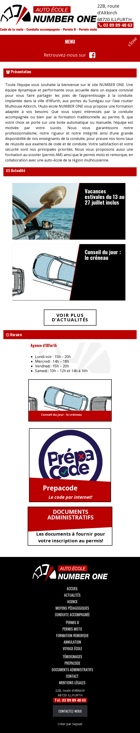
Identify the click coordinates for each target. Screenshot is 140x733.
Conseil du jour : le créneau (61, 415)
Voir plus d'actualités (70, 317)
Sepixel (70, 724)
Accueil (72, 588)
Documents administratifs (72, 669)
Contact (72, 676)
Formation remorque (72, 635)
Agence (72, 601)
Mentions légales (72, 682)
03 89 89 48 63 (115, 25)
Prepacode (72, 663)
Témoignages (72, 656)
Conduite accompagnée (72, 614)
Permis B (72, 622)
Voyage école (72, 648)
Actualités (72, 595)
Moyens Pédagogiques (72, 608)
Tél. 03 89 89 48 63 (70, 700)
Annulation (72, 642)
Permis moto (72, 629)
